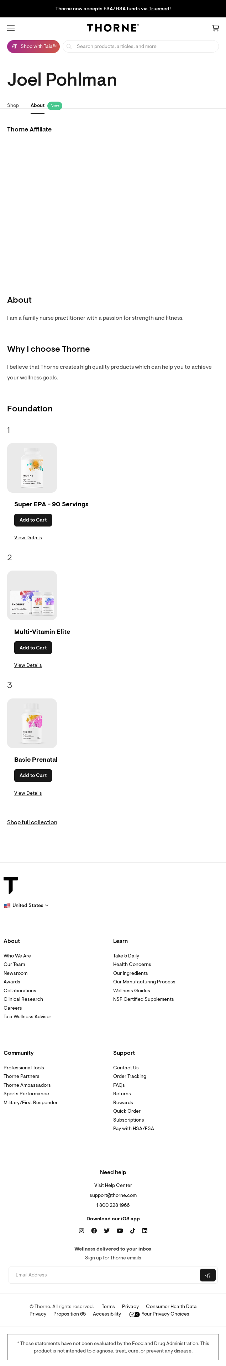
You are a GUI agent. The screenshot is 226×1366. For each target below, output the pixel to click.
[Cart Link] (215, 29)
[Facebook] (94, 1231)
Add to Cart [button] (33, 520)
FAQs (119, 1085)
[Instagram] (81, 1231)
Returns (122, 1094)
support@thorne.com (113, 1195)
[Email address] (103, 1275)
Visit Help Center (113, 1185)
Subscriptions (128, 1120)
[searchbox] (141, 46)
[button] (11, 28)
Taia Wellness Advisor (27, 1017)
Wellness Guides (131, 991)
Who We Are (17, 956)
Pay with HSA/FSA (133, 1128)
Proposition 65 (69, 1314)
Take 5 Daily (126, 956)
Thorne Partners (22, 1076)
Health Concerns (132, 964)
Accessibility (107, 1314)
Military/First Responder (31, 1103)
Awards (12, 982)
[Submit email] (208, 1275)
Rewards (123, 1103)
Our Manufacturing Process (144, 982)
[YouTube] (120, 1231)
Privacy (130, 1306)
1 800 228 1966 (113, 1205)
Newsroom (15, 973)
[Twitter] (107, 1231)
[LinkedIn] (144, 1231)
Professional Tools (24, 1068)
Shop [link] (13, 105)
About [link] (37, 105)
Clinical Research (23, 999)
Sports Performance (26, 1094)
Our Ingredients (130, 973)
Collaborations (20, 991)
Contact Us (126, 1068)
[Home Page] (113, 29)
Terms (108, 1306)
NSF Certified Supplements (143, 999)
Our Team (14, 964)
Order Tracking (129, 1076)
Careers (13, 1008)
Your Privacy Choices (159, 1314)
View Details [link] (28, 538)
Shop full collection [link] (32, 822)
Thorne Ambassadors (27, 1085)
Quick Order (127, 1111)
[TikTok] (132, 1231)
